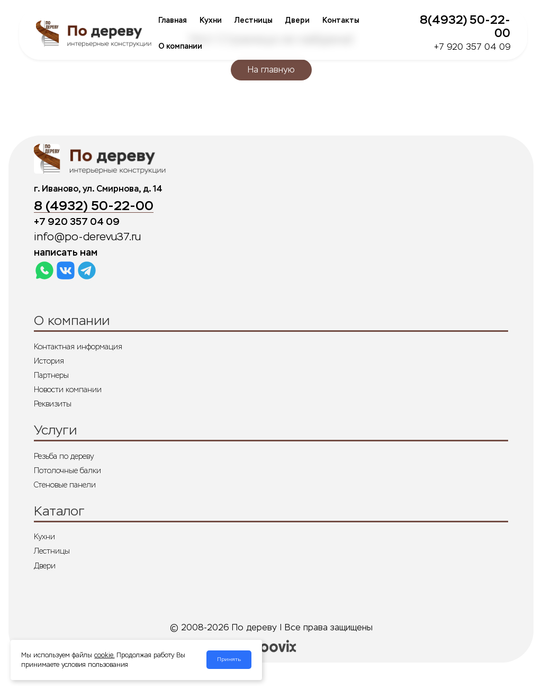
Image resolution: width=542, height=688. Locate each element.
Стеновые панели (65, 485)
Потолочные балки (67, 470)
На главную (271, 70)
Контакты (340, 20)
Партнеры (51, 375)
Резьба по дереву (64, 456)
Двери (297, 20)
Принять (229, 659)
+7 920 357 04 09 (472, 47)
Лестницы (253, 20)
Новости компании (68, 389)
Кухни (211, 20)
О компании (180, 46)
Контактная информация (78, 346)
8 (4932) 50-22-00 (93, 206)
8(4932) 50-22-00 (465, 26)
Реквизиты (52, 404)
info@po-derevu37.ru (87, 237)
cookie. (104, 655)
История (49, 361)
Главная (172, 20)
